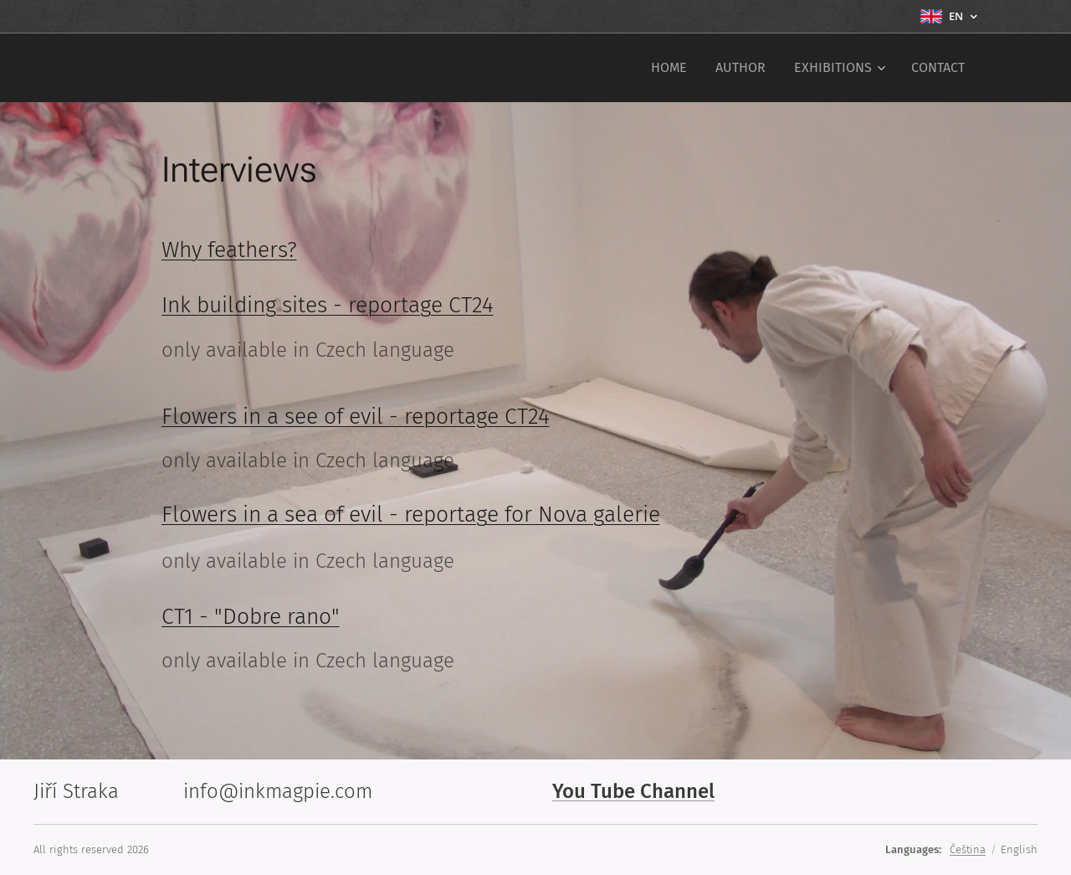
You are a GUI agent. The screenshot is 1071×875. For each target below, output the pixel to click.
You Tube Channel (633, 791)
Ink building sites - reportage (304, 304)
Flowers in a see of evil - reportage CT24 (355, 416)
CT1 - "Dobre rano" (250, 616)
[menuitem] (669, 68)
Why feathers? (229, 249)
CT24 (471, 304)
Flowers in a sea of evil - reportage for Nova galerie (410, 514)
